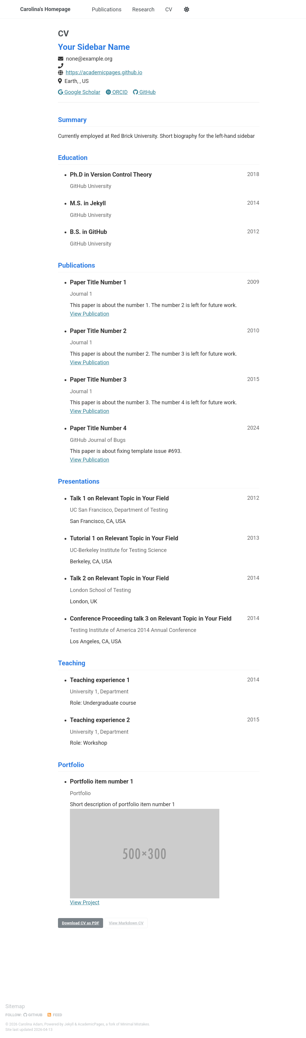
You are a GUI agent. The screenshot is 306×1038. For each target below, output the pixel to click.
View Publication (90, 316)
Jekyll (69, 1024)
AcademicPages (91, 1024)
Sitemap (15, 1006)
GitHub (145, 93)
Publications (107, 9)
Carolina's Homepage (45, 9)
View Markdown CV (127, 926)
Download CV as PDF (81, 926)
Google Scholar (79, 93)
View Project (85, 905)
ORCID (117, 93)
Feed (55, 1015)
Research (144, 9)
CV (169, 9)
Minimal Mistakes (135, 1024)
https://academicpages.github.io (104, 73)
